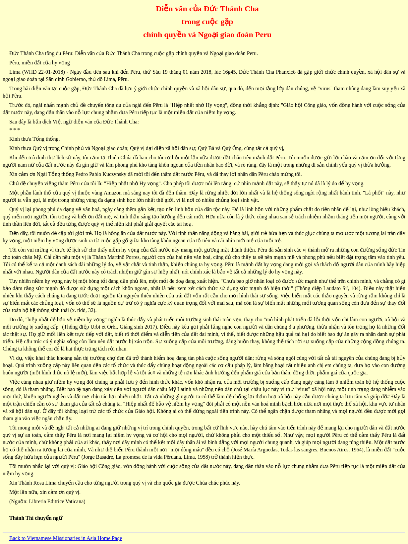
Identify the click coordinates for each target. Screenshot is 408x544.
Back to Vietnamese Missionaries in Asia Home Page (65, 538)
